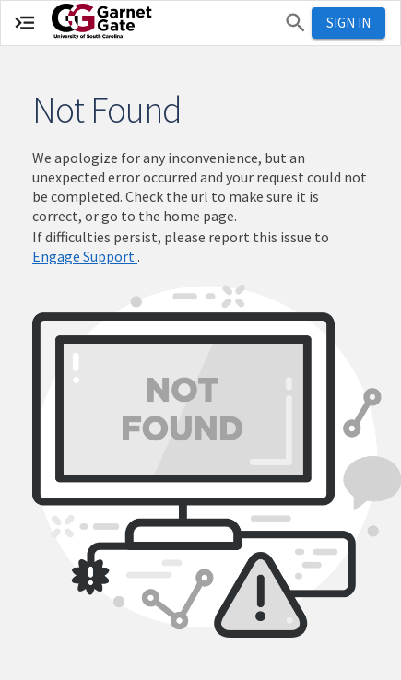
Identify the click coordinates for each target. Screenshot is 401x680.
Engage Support (84, 256)
